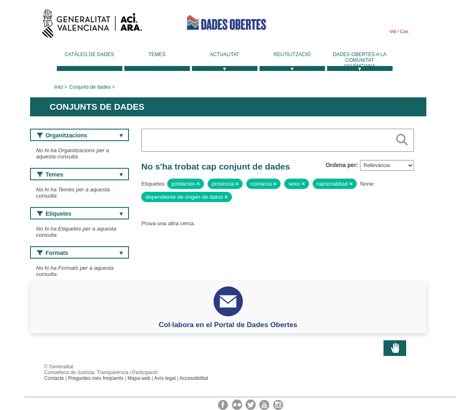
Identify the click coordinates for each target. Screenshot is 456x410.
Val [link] (393, 31)
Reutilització (292, 54)
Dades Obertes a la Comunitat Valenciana (359, 60)
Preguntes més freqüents (96, 378)
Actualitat (224, 54)
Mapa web (139, 378)
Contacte (54, 378)
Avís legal (164, 378)
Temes (156, 54)
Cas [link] (404, 31)
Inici (58, 87)
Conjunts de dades (89, 87)
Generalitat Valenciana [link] (92, 25)
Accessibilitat (194, 378)
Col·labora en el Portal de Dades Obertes (228, 324)
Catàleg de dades (89, 54)
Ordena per (340, 165)
